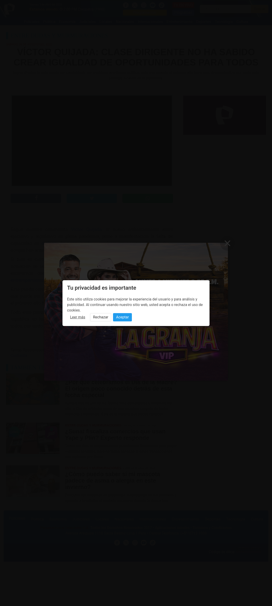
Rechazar (100, 317)
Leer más (77, 317)
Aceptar (122, 317)
